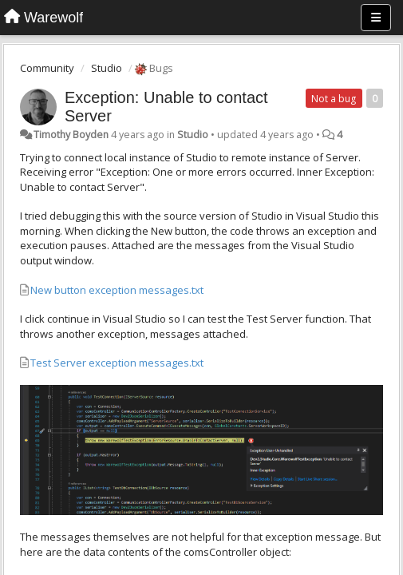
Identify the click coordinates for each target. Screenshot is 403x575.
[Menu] (376, 17)
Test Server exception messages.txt (116, 362)
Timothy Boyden (71, 134)
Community (47, 68)
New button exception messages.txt (116, 290)
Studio (106, 68)
